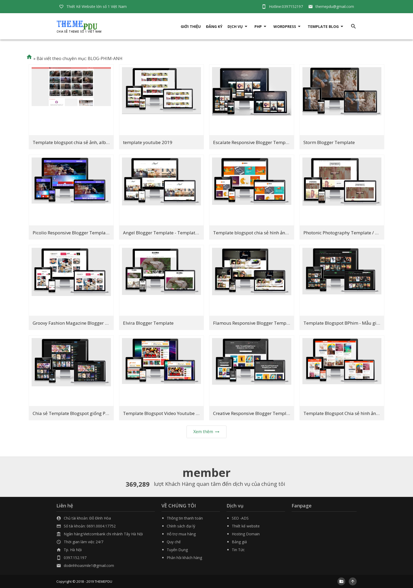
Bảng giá (239, 541)
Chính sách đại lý (181, 525)
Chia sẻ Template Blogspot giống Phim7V (76, 413)
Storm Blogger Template (329, 142)
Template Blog (323, 26)
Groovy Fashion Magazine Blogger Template (79, 323)
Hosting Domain (246, 533)
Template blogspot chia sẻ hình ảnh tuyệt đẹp (261, 233)
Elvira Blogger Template (148, 323)
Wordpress (284, 26)
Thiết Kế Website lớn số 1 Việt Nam (96, 6)
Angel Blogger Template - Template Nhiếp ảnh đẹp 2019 (182, 233)
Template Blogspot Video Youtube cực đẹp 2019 (173, 413)
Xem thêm (206, 431)
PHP (258, 26)
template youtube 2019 (147, 142)
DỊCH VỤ (235, 26)
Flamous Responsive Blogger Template (253, 323)
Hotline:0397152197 (286, 6)
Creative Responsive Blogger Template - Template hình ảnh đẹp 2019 (285, 413)
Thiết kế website (246, 525)
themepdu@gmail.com (335, 6)
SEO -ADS (240, 518)
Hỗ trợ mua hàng (181, 533)
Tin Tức (238, 549)
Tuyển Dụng (177, 549)
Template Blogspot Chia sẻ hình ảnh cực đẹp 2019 (355, 413)
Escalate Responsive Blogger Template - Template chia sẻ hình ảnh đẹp (287, 142)
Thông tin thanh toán (185, 518)
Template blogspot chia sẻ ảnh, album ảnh (77, 142)
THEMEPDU (103, 581)
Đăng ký (214, 26)
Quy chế (174, 541)
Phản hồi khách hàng (184, 557)
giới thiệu (191, 26)
